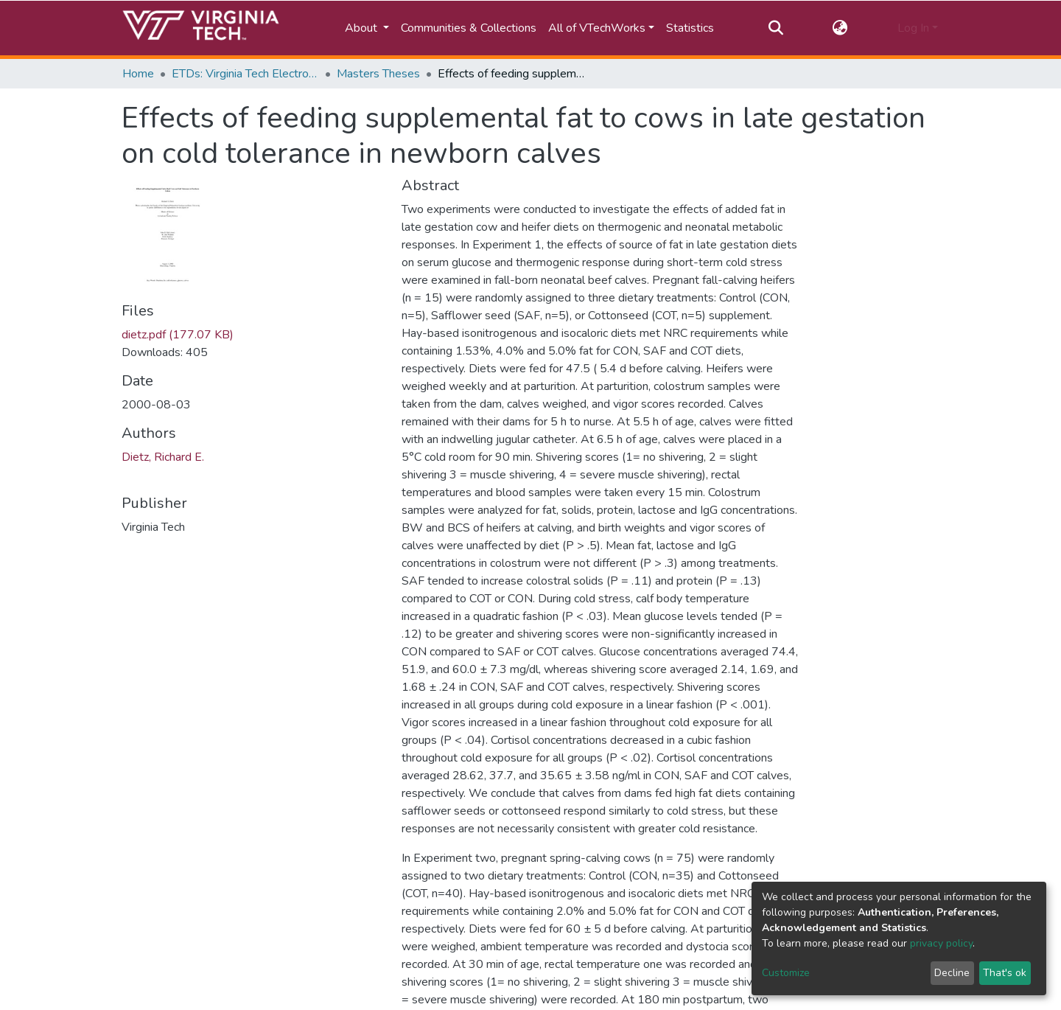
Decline (952, 973)
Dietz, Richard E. (163, 457)
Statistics (690, 28)
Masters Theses (378, 74)
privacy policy (941, 943)
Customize (786, 973)
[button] (840, 28)
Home (138, 74)
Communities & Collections (468, 28)
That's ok (1004, 973)
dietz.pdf (178, 335)
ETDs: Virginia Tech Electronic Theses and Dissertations (245, 74)
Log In (913, 28)
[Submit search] (775, 28)
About (362, 28)
